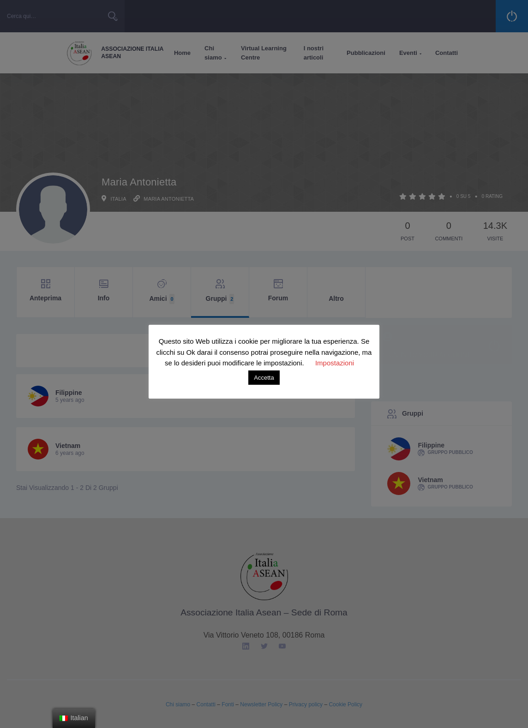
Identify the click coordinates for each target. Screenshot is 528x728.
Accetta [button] (264, 377)
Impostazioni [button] (334, 363)
